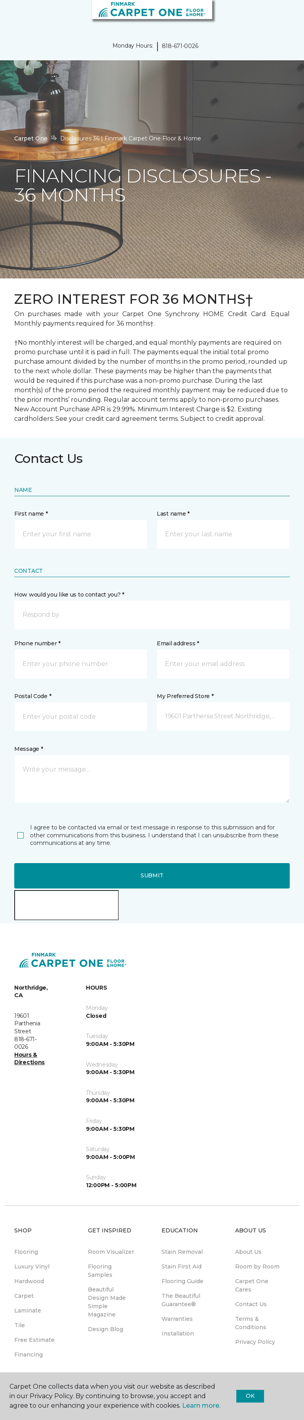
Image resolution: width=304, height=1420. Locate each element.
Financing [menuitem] (28, 1354)
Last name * (173, 513)
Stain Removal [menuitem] (182, 1251)
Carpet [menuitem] (24, 1295)
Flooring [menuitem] (26, 1251)
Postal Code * (32, 696)
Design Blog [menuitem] (105, 1329)
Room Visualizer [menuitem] (111, 1251)
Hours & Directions (29, 1058)
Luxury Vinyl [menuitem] (31, 1266)
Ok (250, 1395)
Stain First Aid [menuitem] (181, 1266)
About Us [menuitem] (248, 1251)
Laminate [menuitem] (27, 1310)
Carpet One (31, 138)
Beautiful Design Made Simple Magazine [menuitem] (107, 1302)
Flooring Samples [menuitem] (100, 1270)
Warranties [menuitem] (177, 1318)
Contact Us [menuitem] (251, 1304)
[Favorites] (283, 16)
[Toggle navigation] (11, 16)
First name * (31, 513)
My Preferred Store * (185, 696)
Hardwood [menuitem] (29, 1281)
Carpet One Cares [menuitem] (251, 1285)
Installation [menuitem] (178, 1333)
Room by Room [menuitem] (257, 1266)
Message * (28, 749)
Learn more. (201, 1405)
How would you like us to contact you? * (69, 594)
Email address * (178, 643)
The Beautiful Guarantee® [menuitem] (181, 1300)
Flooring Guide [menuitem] (182, 1281)
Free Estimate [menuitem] (34, 1339)
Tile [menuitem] (19, 1325)
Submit (152, 875)
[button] (274, 16)
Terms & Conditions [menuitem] (250, 1323)
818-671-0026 (180, 46)
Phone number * (37, 643)
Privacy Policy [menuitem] (255, 1341)
